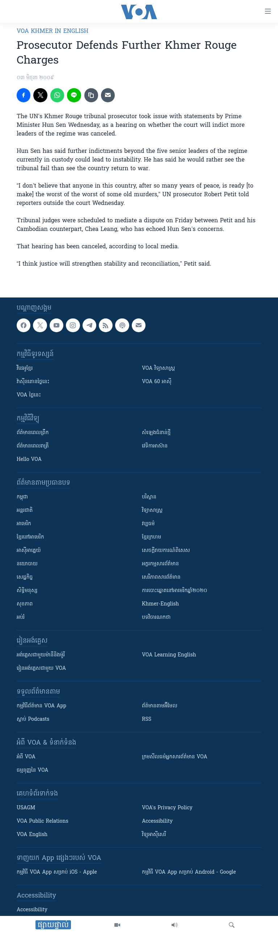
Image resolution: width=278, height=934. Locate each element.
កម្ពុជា (22, 497)
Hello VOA (29, 459)
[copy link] (91, 95)
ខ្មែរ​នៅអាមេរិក (30, 537)
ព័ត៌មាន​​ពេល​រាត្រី (33, 446)
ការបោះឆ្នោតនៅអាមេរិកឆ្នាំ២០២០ (174, 591)
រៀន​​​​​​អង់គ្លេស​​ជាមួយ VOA (41, 668)
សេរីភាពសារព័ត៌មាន (161, 577)
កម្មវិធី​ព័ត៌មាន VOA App (41, 706)
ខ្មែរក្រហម (151, 537)
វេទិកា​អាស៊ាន (155, 446)
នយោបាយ (27, 564)
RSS (146, 719)
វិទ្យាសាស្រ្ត (152, 510)
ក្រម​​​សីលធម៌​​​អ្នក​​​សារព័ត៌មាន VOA (174, 757)
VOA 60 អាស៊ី (157, 382)
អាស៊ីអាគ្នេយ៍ (29, 550)
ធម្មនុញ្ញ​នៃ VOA (33, 770)
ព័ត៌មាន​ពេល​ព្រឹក (33, 433)
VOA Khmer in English (52, 31)
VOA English (32, 835)
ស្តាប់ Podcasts (33, 719)
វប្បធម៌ (148, 524)
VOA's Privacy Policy (167, 808)
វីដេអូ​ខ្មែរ (25, 368)
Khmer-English (160, 604)
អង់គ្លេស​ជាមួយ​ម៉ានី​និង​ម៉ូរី (41, 655)
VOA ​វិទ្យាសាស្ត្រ (158, 368)
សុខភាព (25, 604)
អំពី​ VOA (26, 757)
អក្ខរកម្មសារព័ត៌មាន (160, 564)
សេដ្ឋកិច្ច (25, 577)
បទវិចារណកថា (156, 617)
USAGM (26, 808)
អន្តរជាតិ (25, 510)
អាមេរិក (24, 524)
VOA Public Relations (42, 821)
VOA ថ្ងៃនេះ (29, 395)
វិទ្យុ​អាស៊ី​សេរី (154, 835)
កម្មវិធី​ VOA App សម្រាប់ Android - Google (189, 872)
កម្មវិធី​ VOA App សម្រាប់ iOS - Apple (57, 872)
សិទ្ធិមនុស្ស (27, 591)
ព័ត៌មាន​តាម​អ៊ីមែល (159, 706)
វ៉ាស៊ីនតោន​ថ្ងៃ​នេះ (33, 382)
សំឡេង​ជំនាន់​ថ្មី (156, 433)
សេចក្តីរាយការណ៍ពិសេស (166, 550)
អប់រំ (21, 617)
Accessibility (157, 821)
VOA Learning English (169, 655)
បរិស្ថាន (149, 497)
